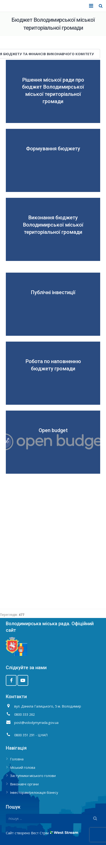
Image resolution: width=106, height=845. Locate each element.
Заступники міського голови (33, 775)
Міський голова (22, 767)
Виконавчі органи (24, 784)
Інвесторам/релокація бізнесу (34, 792)
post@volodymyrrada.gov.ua (36, 722)
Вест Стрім (40, 833)
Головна (17, 759)
